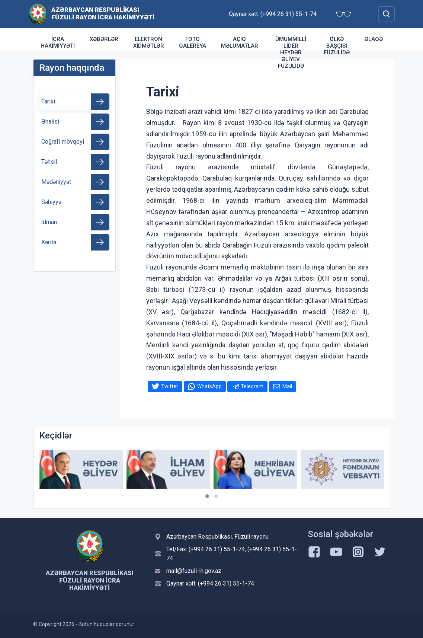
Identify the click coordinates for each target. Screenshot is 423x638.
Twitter (169, 386)
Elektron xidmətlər (148, 42)
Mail (287, 386)
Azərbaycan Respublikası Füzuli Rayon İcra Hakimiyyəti (102, 13)
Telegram (252, 386)
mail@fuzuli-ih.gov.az (193, 570)
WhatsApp (209, 386)
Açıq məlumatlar (239, 42)
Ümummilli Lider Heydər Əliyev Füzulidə (290, 52)
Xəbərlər (104, 39)
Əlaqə (374, 39)
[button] (207, 496)
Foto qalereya (192, 42)
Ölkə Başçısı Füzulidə (337, 46)
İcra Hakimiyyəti (58, 42)
